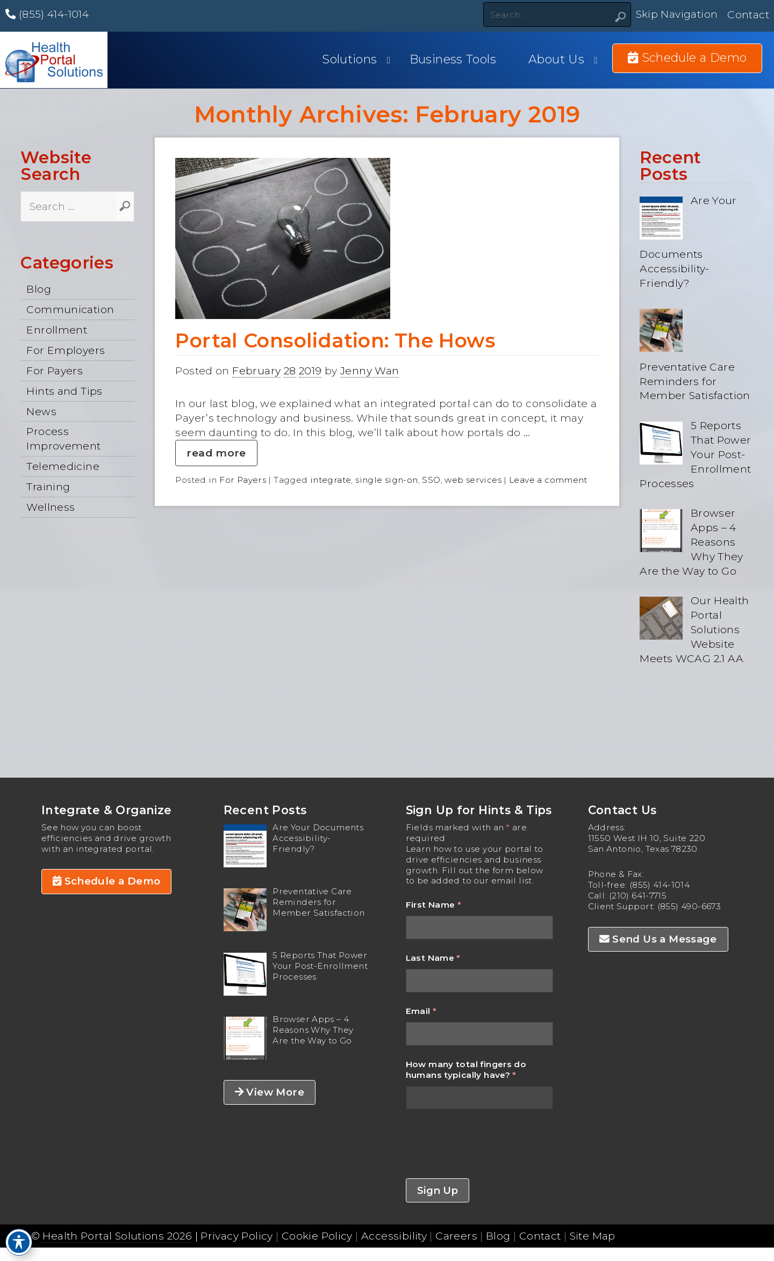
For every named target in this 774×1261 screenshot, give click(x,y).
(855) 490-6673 (689, 906)
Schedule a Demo (107, 881)
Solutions (349, 59)
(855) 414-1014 (47, 14)
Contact (748, 14)
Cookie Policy (317, 1235)
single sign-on (386, 480)
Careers (456, 1235)
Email (421, 1011)
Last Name (433, 958)
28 (290, 370)
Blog (38, 288)
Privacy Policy (236, 1235)
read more (216, 452)
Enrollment (56, 329)
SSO (431, 480)
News (41, 411)
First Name (434, 905)
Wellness (50, 507)
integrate (330, 480)
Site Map (592, 1235)
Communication (70, 309)
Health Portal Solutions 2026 (117, 1235)
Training (48, 486)
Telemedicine (62, 466)
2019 (310, 370)
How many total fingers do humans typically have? (466, 1069)
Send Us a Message (658, 939)
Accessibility (394, 1235)
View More (269, 1092)
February (256, 370)
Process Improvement (63, 438)
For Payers (54, 370)
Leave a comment (548, 480)
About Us (556, 59)
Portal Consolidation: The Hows (335, 340)
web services (473, 480)
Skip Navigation (677, 14)
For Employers (65, 350)
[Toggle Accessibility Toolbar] (19, 1242)
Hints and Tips (64, 391)
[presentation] (487, 1144)
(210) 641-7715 (637, 895)
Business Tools (453, 59)
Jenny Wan (369, 370)
